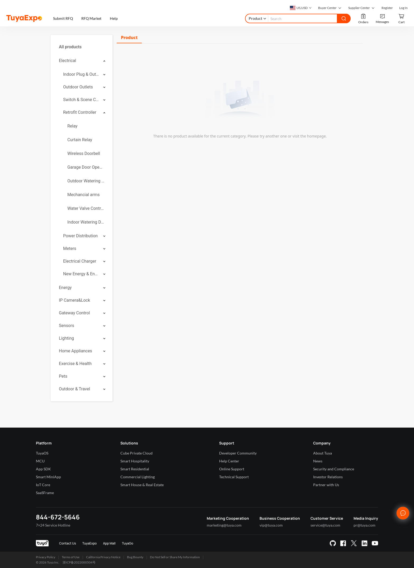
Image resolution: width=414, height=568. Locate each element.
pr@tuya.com (364, 525)
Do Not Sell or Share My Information (175, 557)
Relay (72, 126)
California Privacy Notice (103, 557)
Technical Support (234, 477)
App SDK (43, 469)
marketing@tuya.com (224, 525)
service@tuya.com (325, 525)
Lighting (66, 338)
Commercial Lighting (137, 477)
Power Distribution (80, 235)
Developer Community (238, 453)
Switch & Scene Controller (81, 99)
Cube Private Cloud (136, 453)
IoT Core (43, 484)
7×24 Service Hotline (53, 525)
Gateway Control (74, 312)
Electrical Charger (79, 261)
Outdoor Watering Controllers (85, 180)
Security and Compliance (333, 469)
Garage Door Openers (85, 167)
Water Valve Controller (85, 208)
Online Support (231, 469)
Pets (63, 376)
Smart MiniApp (48, 477)
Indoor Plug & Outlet (81, 74)
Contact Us (67, 543)
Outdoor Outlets (78, 86)
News (317, 461)
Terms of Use (70, 557)
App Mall (109, 543)
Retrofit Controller (79, 112)
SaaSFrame (45, 492)
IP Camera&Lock (74, 300)
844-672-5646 (58, 517)
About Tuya (322, 453)
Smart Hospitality (134, 461)
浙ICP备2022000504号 (79, 562)
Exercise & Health (75, 363)
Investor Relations (328, 477)
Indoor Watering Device (85, 222)
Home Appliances (75, 350)
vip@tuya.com (271, 525)
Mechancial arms (83, 194)
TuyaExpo (89, 543)
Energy (65, 287)
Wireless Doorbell (83, 153)
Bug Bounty (135, 557)
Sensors (66, 325)
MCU (40, 461)
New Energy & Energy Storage (81, 273)
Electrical (67, 60)
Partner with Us (326, 484)
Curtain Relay (79, 139)
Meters (69, 248)
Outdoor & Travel (74, 388)
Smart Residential (134, 469)
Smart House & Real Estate (142, 484)
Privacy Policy (45, 557)
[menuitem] (82, 47)
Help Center (229, 461)
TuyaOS (42, 453)
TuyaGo (127, 543)
